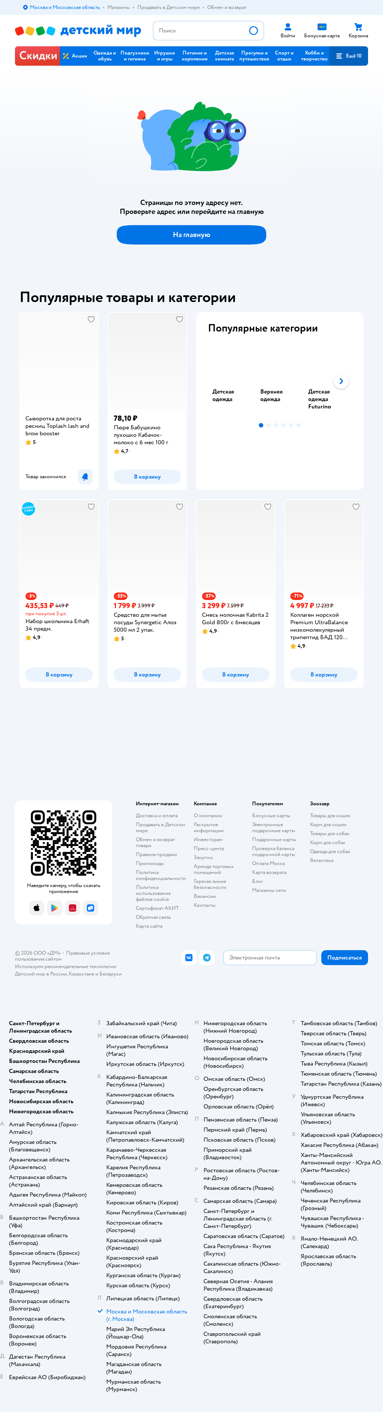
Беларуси (110, 974)
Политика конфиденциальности (161, 875)
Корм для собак (328, 842)
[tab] (232, 381)
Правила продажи (156, 854)
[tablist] (280, 381)
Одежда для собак (330, 851)
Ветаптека (321, 860)
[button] (348, 56)
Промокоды (150, 863)
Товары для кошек (330, 815)
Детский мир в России (41, 974)
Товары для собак (330, 833)
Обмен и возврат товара (155, 842)
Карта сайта (149, 926)
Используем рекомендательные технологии (65, 966)
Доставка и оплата (157, 815)
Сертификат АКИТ (157, 908)
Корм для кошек (328, 824)
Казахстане (81, 974)
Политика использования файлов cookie (153, 893)
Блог (257, 881)
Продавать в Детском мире (160, 827)
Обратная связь (153, 917)
